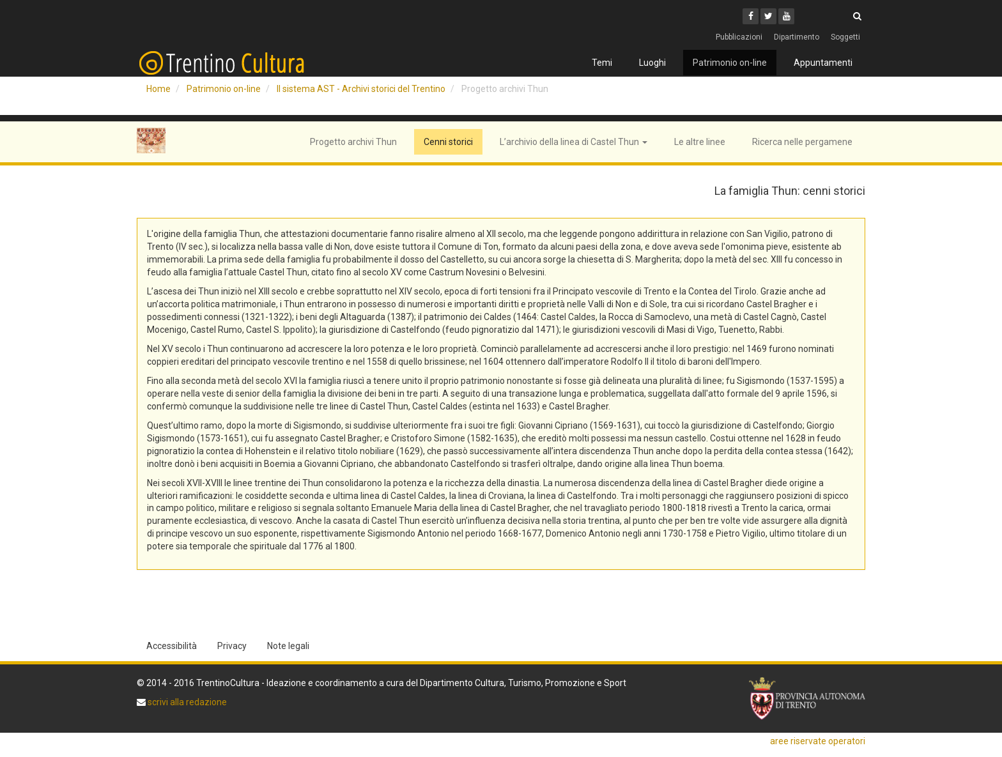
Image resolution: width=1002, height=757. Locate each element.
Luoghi (652, 62)
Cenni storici (448, 142)
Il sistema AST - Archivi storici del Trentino (361, 89)
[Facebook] (751, 16)
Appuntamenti (823, 62)
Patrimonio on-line (730, 62)
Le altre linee (699, 142)
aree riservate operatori (817, 741)
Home (158, 89)
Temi (602, 62)
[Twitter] (768, 16)
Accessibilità (171, 646)
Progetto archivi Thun (353, 142)
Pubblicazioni (739, 37)
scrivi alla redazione (186, 702)
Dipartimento (796, 37)
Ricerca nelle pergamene (802, 142)
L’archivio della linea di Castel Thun (573, 142)
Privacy (232, 646)
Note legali (288, 646)
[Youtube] (786, 16)
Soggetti (845, 37)
